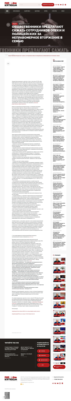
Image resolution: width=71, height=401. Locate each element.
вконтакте (42, 355)
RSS (23, 384)
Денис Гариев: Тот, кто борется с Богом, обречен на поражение (27, 348)
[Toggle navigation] (7, 11)
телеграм (42, 351)
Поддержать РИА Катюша (48, 4)
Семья (62, 11)
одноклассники (43, 360)
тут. (32, 236)
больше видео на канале (58, 367)
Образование (16, 11)
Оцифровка (27, 11)
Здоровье (37, 11)
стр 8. (30, 260)
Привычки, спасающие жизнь (26, 354)
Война (45, 11)
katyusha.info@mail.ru (59, 377)
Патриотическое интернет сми (11, 6)
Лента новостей (58, 60)
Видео (15, 23)
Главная (6, 54)
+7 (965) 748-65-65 (58, 379)
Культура (54, 11)
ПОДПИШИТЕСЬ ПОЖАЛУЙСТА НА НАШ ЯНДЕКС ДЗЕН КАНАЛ (26, 311)
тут (30, 236)
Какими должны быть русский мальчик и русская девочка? (11, 355)
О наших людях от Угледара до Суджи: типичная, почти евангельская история (12, 348)
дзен (41, 365)
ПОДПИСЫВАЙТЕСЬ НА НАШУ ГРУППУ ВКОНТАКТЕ (23, 314)
